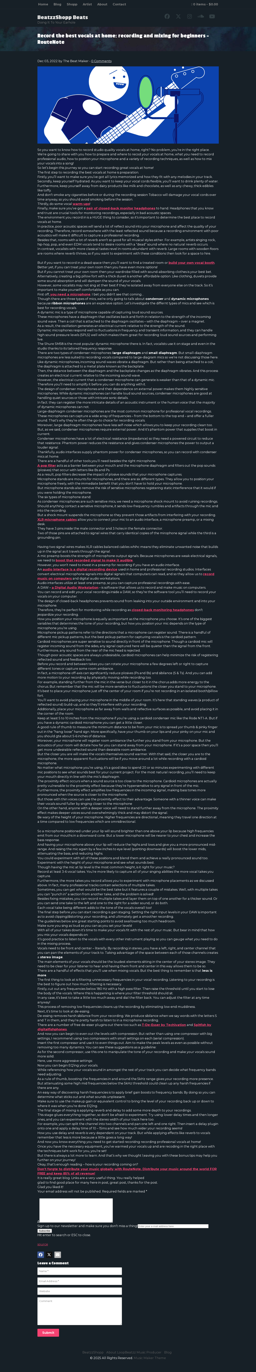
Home (43, 4)
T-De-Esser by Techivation (164, 1025)
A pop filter (46, 465)
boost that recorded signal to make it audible (94, 560)
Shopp (72, 4)
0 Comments (101, 61)
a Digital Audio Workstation (75, 587)
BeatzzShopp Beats (62, 17)
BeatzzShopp (93, 1357)
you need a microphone (70, 294)
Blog (57, 4)
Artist (87, 4)
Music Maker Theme (150, 1362)
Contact (119, 4)
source (42, 1249)
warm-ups (81, 204)
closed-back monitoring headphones (163, 610)
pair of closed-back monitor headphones (120, 208)
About (102, 4)
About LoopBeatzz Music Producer (133, 1357)
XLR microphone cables (57, 519)
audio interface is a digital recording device (80, 569)
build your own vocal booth (192, 263)
